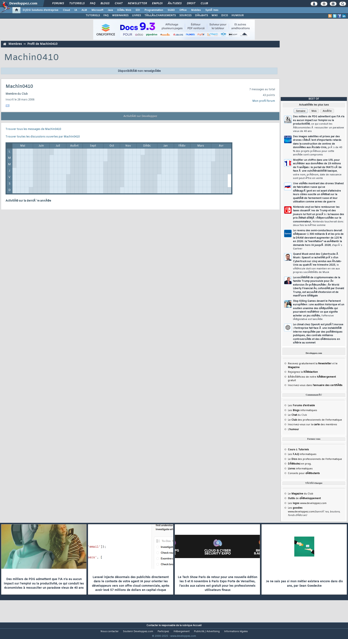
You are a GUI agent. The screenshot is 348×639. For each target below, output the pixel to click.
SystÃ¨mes (211, 10)
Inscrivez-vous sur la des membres (312, 424)
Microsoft (97, 10)
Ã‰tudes (174, 3)
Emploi (157, 3)
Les (301, 405)
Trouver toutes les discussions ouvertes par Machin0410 (43, 137)
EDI (138, 10)
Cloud (66, 10)
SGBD (171, 10)
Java (110, 10)
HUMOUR (237, 15)
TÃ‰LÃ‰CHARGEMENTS (160, 15)
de (304, 498)
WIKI (215, 15)
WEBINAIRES (120, 15)
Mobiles (196, 10)
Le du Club (300, 493)
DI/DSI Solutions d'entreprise (40, 10)
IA (75, 10)
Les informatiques (302, 410)
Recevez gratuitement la (310, 363)
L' (293, 429)
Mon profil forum (263, 101)
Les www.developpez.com (307, 503)
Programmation (153, 10)
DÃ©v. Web (124, 10)
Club (204, 3)
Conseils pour (304, 473)
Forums (58, 3)
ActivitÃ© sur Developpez (140, 116)
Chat (118, 3)
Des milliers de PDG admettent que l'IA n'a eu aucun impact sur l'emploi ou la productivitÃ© (318, 124)
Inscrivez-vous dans (315, 385)
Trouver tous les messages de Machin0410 (33, 129)
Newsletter (137, 3)
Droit (191, 3)
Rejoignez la (303, 372)
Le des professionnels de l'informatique (315, 419)
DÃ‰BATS (201, 15)
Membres (15, 44)
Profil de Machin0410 (42, 44)
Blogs (105, 3)
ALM (84, 10)
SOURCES (185, 15)
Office (183, 10)
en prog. (299, 463)
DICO (224, 15)
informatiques (300, 468)
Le (292, 415)
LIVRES (136, 15)
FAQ (92, 3)
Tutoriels (77, 3)
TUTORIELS (93, 15)
